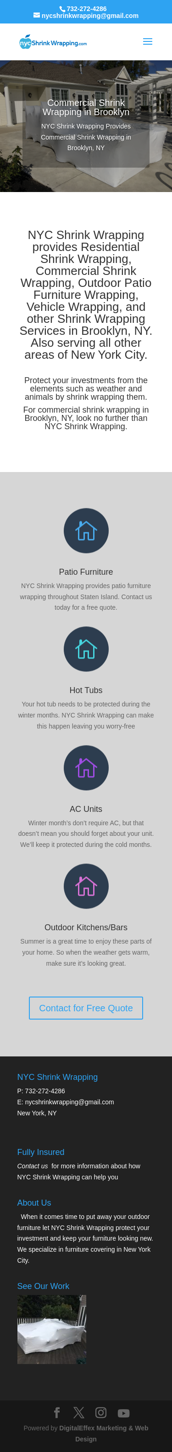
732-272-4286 (86, 8)
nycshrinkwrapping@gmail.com (69, 1102)
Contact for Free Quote (86, 909)
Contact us (32, 1166)
